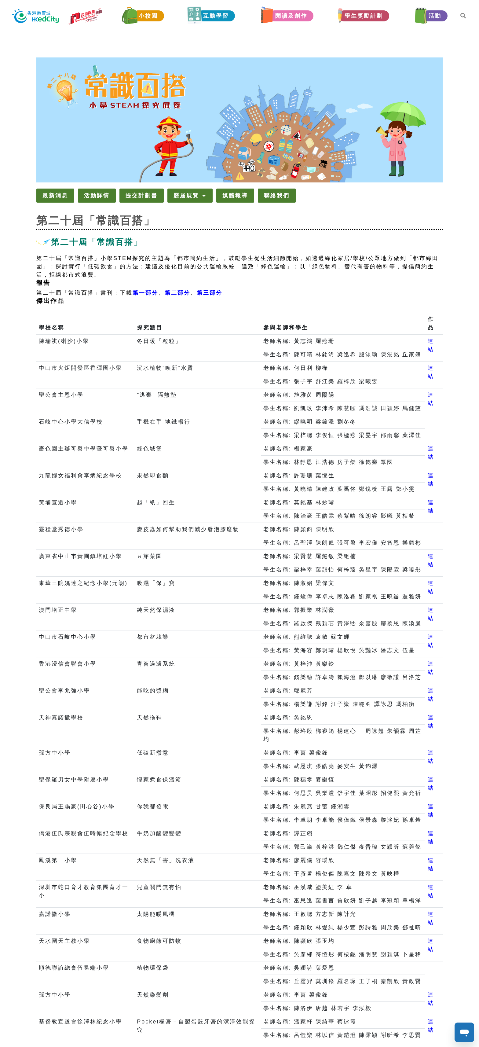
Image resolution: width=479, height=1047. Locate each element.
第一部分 (145, 293)
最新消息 (55, 195)
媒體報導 (235, 195)
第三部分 (209, 293)
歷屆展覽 (190, 195)
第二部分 (177, 293)
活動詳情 (97, 195)
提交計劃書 (142, 195)
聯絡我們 (277, 195)
